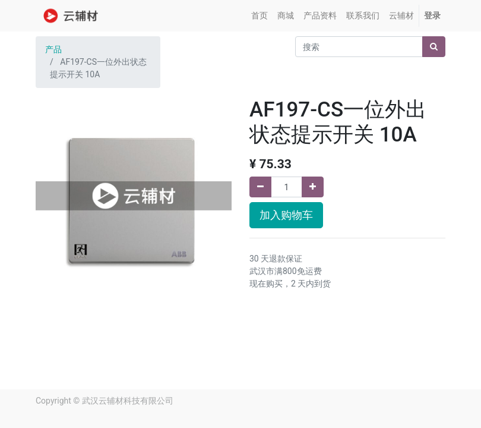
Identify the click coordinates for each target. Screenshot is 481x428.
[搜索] (433, 46)
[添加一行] (313, 187)
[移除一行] (260, 187)
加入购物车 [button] (286, 215)
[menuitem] (259, 16)
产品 (53, 49)
